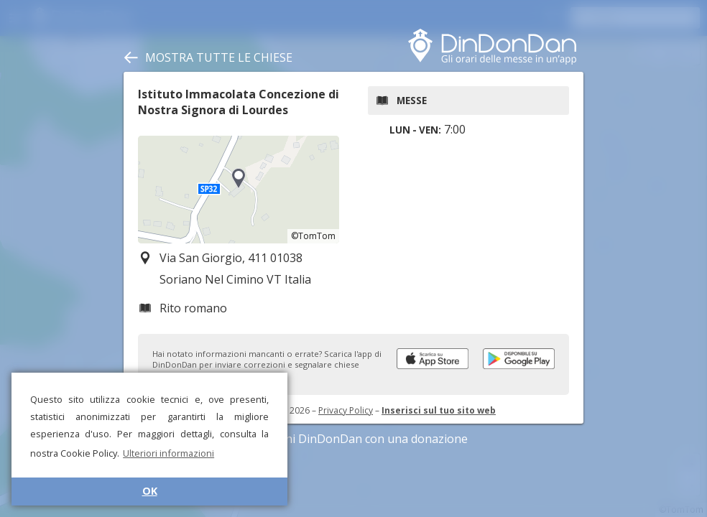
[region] (238, 189)
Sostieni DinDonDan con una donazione (353, 439)
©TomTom (313, 236)
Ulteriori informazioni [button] (168, 453)
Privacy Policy (345, 410)
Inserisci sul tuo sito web (439, 410)
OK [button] (149, 491)
